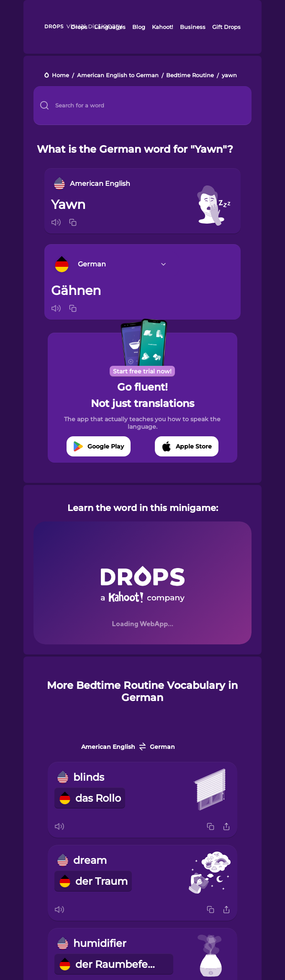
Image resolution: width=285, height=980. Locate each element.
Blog (138, 26)
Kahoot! (162, 26)
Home (60, 76)
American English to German (118, 76)
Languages (110, 26)
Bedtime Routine (190, 76)
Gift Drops (226, 26)
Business (192, 26)
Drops (79, 26)
